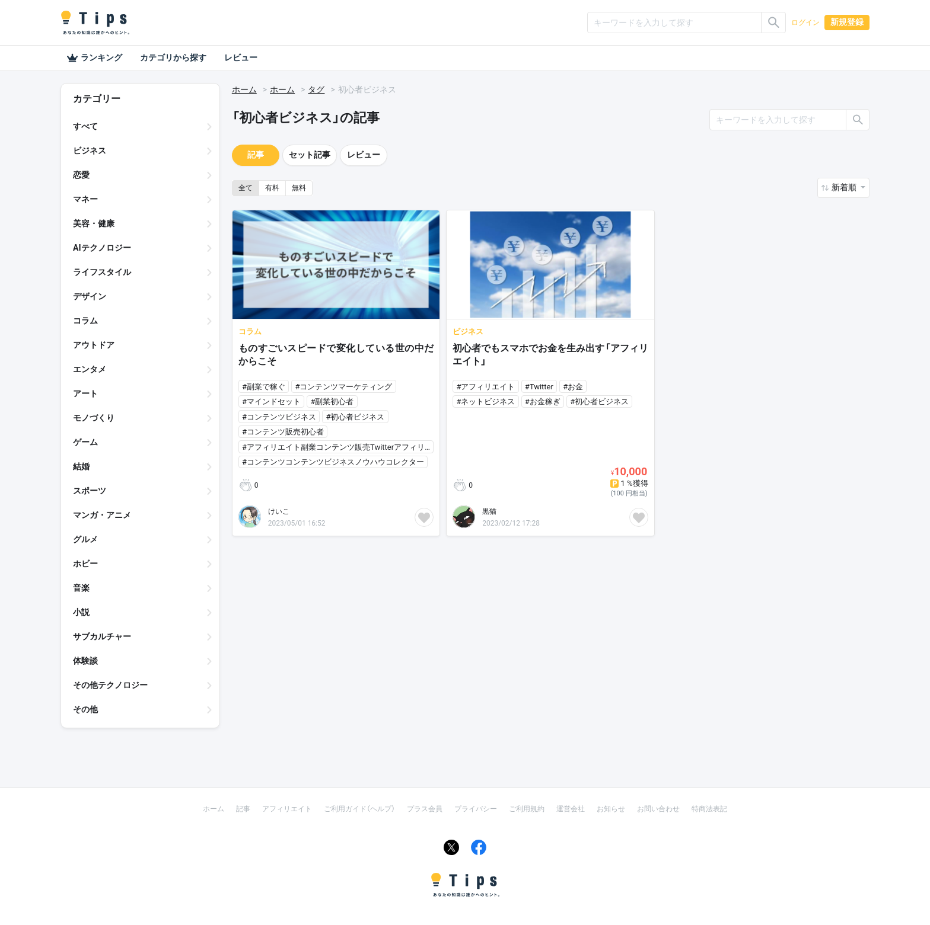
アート (85, 393)
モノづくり (93, 418)
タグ (316, 89)
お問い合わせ (658, 809)
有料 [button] (272, 188)
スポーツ (89, 490)
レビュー (240, 57)
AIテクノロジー (102, 247)
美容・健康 (93, 223)
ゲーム (85, 442)
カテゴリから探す (173, 57)
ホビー (85, 563)
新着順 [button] (845, 187)
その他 (85, 709)
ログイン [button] (805, 22)
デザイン (89, 296)
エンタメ (89, 369)
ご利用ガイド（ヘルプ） (359, 809)
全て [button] (245, 188)
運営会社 (570, 809)
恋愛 (81, 175)
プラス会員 (424, 809)
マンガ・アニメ (102, 515)
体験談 (85, 660)
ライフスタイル (102, 272)
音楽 (81, 588)
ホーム (244, 89)
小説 (81, 612)
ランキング (94, 58)
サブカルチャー (102, 636)
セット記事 (309, 154)
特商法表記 (709, 809)
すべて (85, 126)
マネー (85, 199)
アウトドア (93, 345)
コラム (85, 320)
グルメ (85, 539)
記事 (255, 154)
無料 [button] (299, 188)
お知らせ (611, 809)
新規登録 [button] (847, 22)
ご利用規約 (526, 809)
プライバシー (475, 809)
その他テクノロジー (110, 685)
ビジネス (89, 150)
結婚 (81, 466)
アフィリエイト (287, 809)
